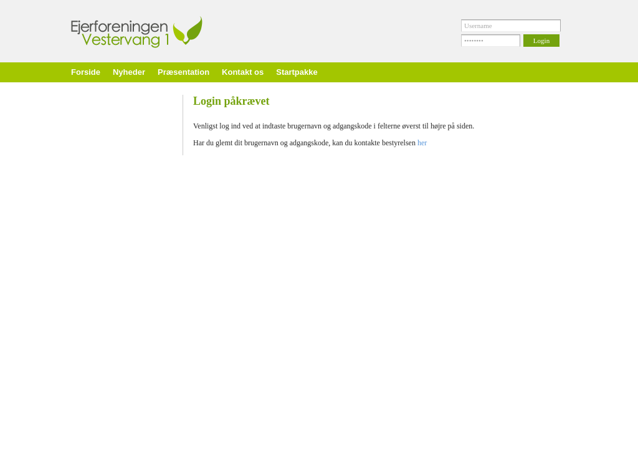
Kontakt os (243, 72)
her (422, 142)
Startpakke (296, 72)
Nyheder (129, 72)
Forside (85, 72)
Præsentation (183, 72)
